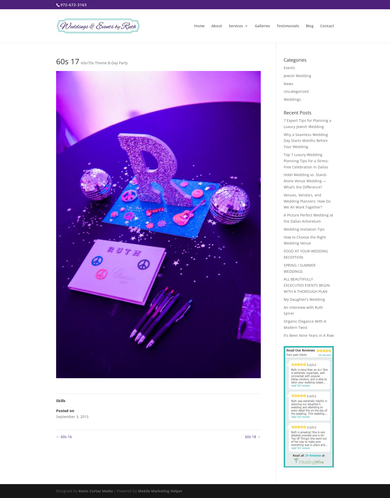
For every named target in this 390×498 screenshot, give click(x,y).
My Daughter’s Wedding (304, 299)
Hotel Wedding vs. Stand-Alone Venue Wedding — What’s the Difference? (305, 180)
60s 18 (253, 436)
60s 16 (64, 436)
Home (199, 26)
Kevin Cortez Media (96, 490)
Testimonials (288, 26)
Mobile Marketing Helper (160, 490)
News (288, 83)
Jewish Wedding (297, 75)
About (216, 26)
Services (236, 26)
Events (289, 67)
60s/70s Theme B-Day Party (104, 62)
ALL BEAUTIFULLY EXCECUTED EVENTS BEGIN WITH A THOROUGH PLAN (307, 285)
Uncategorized (296, 91)
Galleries (262, 26)
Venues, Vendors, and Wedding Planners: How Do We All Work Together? (307, 201)
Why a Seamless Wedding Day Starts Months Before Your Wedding (306, 140)
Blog (310, 26)
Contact (327, 26)
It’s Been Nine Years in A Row (309, 335)
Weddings (292, 99)
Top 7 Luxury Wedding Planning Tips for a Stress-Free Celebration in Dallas (306, 160)
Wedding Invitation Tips (304, 229)
